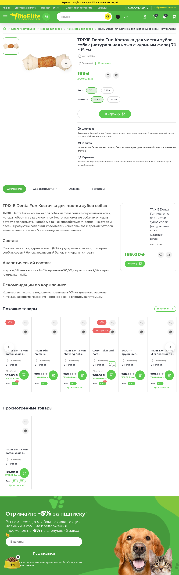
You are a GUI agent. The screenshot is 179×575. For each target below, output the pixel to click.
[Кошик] (174, 17)
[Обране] (155, 17)
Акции (6, 8)
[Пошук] (108, 16)
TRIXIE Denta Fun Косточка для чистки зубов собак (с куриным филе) (16, 352)
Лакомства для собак (80, 29)
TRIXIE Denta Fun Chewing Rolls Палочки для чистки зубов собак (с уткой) (74, 352)
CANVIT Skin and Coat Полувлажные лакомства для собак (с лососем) (104, 352)
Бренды (102, 8)
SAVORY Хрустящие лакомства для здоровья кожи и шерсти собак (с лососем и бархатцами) (132, 352)
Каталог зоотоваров (23, 29)
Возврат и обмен (50, 8)
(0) (86, 63)
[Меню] (5, 17)
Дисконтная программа (79, 8)
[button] (66, 63)
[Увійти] (145, 17)
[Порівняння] (164, 17)
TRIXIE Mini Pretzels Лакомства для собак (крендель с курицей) (45, 352)
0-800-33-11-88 (136, 8)
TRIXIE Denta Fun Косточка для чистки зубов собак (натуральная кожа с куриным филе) (16, 451)
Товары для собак (51, 29)
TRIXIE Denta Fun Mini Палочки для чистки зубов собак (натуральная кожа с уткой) (162, 352)
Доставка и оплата (25, 8)
